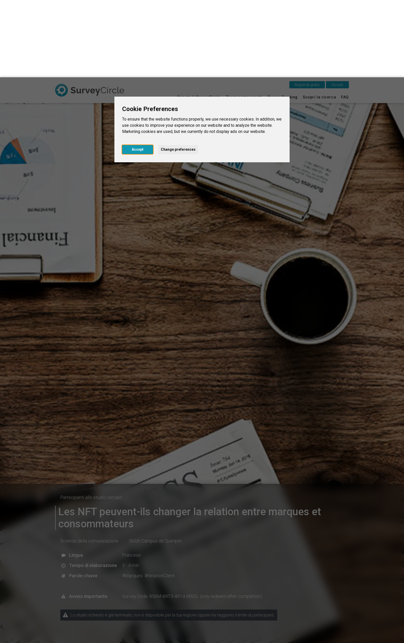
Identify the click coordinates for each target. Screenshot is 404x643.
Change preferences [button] (178, 72)
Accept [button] (137, 72)
